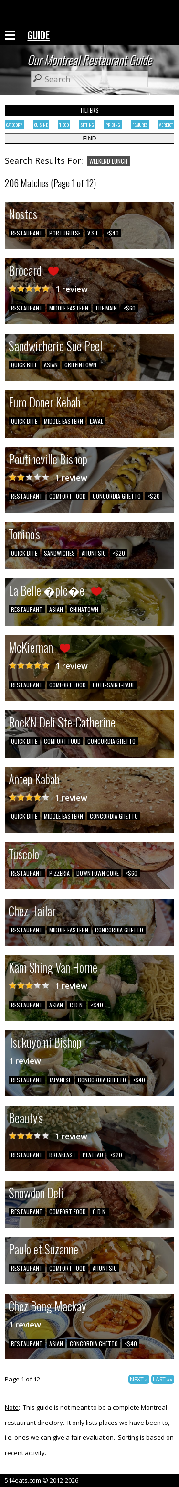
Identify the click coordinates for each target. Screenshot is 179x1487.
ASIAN (51, 365)
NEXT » (139, 1379)
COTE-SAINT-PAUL (114, 685)
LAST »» (163, 1379)
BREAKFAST (62, 1155)
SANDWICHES (59, 553)
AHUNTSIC (94, 553)
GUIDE (38, 35)
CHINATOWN (84, 609)
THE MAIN (106, 308)
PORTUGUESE (65, 233)
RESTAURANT (26, 233)
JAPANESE (60, 1080)
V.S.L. (93, 233)
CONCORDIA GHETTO (117, 496)
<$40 (112, 233)
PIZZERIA (59, 873)
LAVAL (96, 421)
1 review (71, 288)
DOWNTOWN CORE (97, 873)
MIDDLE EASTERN (68, 308)
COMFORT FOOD (67, 496)
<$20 (153, 496)
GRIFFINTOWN (80, 365)
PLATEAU (93, 1155)
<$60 (130, 308)
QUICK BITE (24, 365)
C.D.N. (77, 1005)
